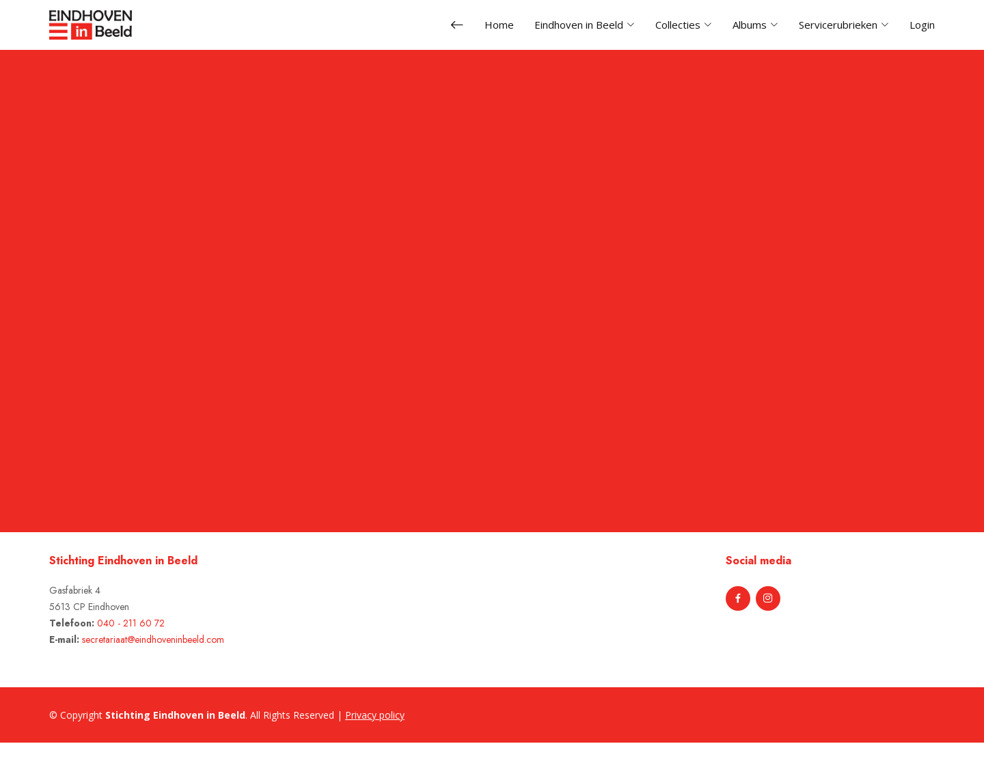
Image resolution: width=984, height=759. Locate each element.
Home (499, 24)
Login (922, 24)
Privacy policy (375, 714)
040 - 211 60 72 (131, 623)
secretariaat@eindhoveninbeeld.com (153, 639)
